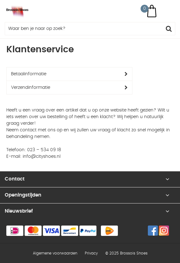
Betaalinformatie (28, 74)
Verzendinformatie (30, 87)
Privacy (91, 253)
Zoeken (168, 28)
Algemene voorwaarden (55, 253)
